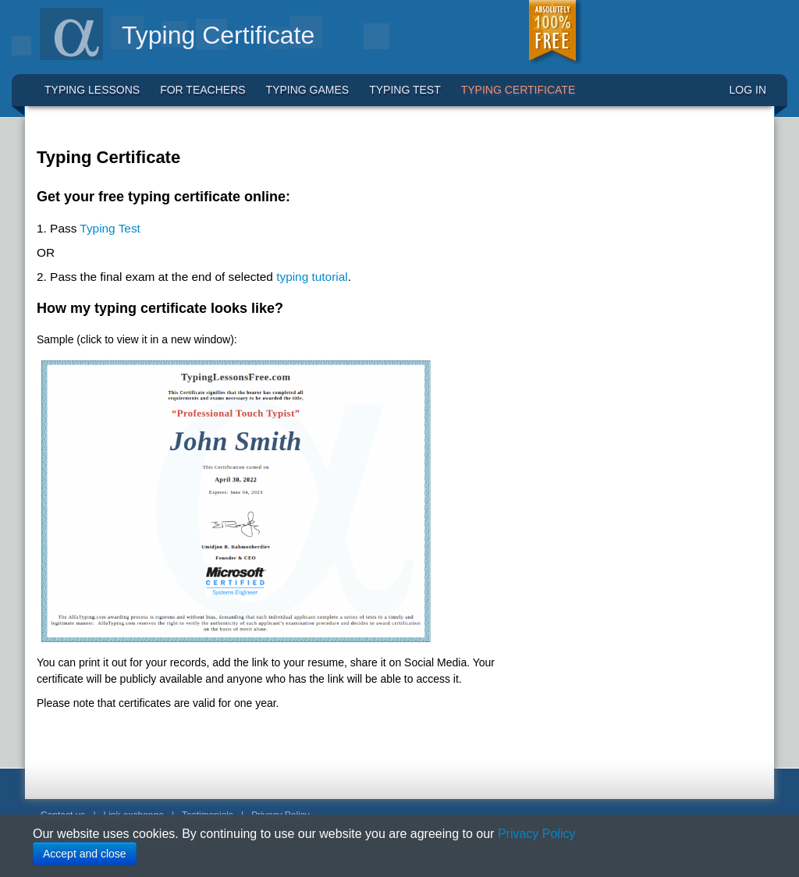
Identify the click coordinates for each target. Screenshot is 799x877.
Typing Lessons (92, 89)
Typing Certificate (518, 89)
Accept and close (84, 853)
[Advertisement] (630, 231)
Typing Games (308, 89)
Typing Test (405, 89)
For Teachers (202, 89)
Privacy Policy (537, 833)
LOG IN (748, 89)
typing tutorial (312, 276)
